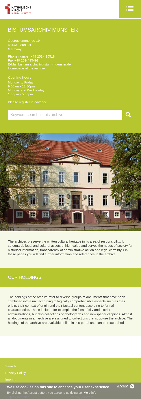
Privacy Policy (15, 373)
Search (10, 366)
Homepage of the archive (26, 68)
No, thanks (132, 387)
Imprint (10, 379)
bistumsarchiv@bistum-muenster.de (44, 64)
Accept (122, 387)
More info (89, 393)
